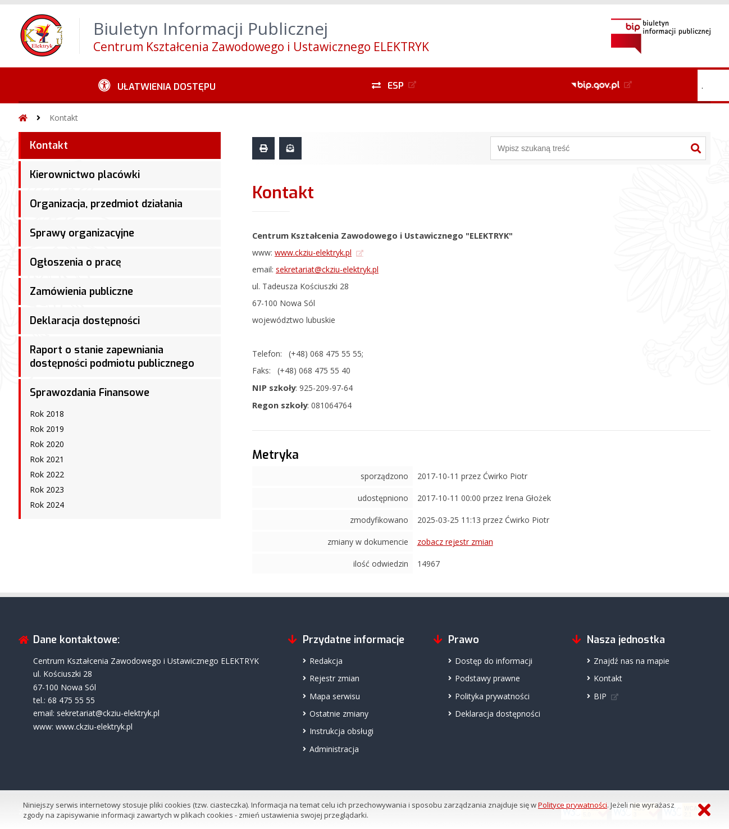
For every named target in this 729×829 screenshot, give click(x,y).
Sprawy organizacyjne (82, 233)
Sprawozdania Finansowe (89, 392)
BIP (600, 696)
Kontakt (63, 117)
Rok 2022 (47, 474)
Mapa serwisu (334, 696)
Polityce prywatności (572, 805)
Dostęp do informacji (493, 660)
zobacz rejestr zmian (455, 541)
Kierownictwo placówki (85, 174)
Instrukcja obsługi (341, 731)
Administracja (334, 749)
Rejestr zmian (334, 678)
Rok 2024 (47, 504)
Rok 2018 (47, 413)
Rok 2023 (47, 489)
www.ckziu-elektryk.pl (313, 252)
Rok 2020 (47, 444)
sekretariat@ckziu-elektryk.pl (327, 269)
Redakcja (326, 660)
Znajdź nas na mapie (631, 660)
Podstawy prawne (487, 678)
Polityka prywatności (492, 696)
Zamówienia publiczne (81, 291)
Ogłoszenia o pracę (75, 262)
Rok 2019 (47, 428)
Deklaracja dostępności (85, 320)
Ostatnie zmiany (338, 713)
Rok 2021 (47, 459)
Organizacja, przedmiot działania (106, 204)
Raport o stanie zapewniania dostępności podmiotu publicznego (112, 356)
